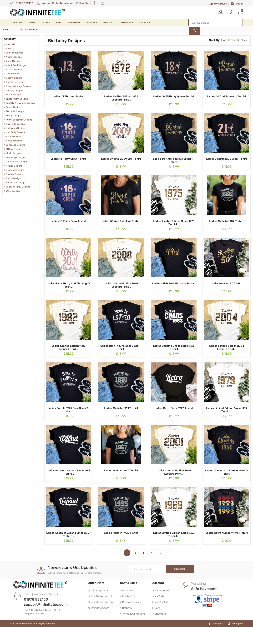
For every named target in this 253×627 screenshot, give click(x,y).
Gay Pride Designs (14, 124)
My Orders (218, 3)
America (9, 48)
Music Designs (12, 153)
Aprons (107, 22)
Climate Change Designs (17, 86)
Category (10, 38)
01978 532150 (21, 3)
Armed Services (13, 61)
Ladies (46, 22)
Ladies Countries (13, 52)
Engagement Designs (16, 98)
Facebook (216, 623)
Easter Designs (12, 94)
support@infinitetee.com (54, 3)
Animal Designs (13, 57)
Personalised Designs (16, 161)
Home (17, 22)
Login (237, 3)
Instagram (235, 623)
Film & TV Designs (14, 111)
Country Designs (13, 90)
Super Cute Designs (15, 182)
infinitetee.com (98, 607)
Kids (58, 22)
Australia (9, 44)
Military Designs (13, 149)
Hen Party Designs (14, 132)
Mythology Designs (15, 157)
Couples (144, 22)
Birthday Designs (14, 69)
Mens (32, 22)
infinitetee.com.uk (100, 596)
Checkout (159, 613)
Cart (156, 607)
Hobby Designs (12, 136)
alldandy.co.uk (98, 590)
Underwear (126, 22)
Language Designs (14, 145)
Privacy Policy (129, 602)
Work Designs (12, 191)
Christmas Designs (14, 82)
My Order (158, 596)
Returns (126, 607)
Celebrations (11, 73)
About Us (126, 590)
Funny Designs (12, 115)
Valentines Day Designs (17, 186)
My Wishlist (160, 602)
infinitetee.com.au (100, 602)
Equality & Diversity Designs (19, 103)
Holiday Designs (13, 140)
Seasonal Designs (14, 170)
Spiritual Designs (13, 174)
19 (168, 553)
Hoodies (92, 22)
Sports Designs (12, 178)
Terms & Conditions (132, 613)
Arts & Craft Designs (15, 65)
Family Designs (12, 107)
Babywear (74, 22)
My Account (160, 590)
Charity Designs (13, 78)
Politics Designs (13, 165)
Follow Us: (82, 3)
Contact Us (128, 596)
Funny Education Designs (18, 119)
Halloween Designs (14, 128)
